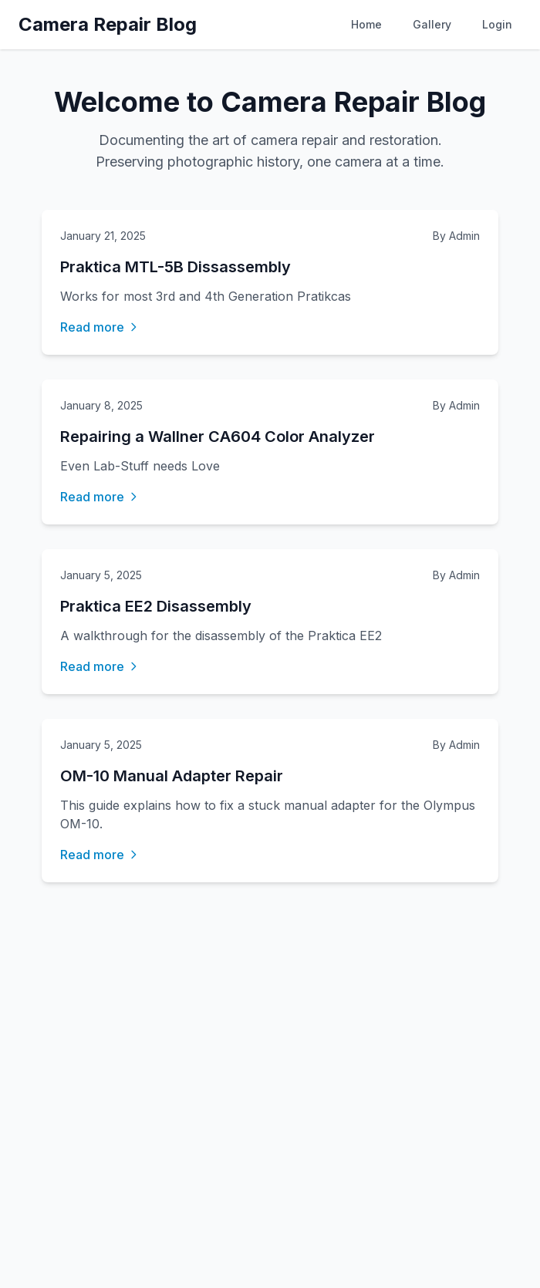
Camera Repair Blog (108, 24)
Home (366, 24)
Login (497, 24)
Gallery (432, 24)
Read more (100, 327)
